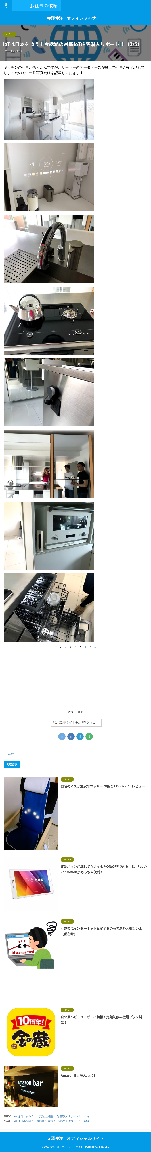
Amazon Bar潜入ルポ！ (78, 1075)
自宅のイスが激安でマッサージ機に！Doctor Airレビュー (103, 786)
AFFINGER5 (102, 1146)
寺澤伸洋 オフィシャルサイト (75, 18)
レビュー (10, 753)
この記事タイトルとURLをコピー (75, 722)
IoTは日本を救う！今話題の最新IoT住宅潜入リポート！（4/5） (52, 1120)
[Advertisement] (75, 684)
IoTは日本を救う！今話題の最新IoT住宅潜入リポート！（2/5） (52, 1116)
